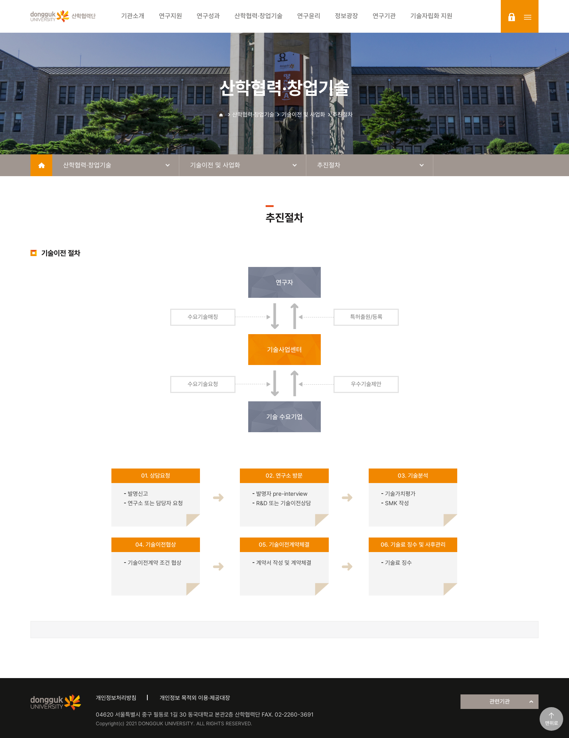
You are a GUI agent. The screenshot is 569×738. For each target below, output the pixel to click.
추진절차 (342, 114)
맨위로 (551, 723)
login (511, 17)
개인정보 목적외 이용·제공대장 (195, 697)
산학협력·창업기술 (253, 114)
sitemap (527, 17)
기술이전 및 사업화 (303, 114)
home (41, 165)
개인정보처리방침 (116, 697)
